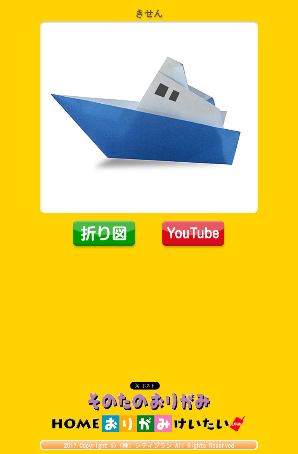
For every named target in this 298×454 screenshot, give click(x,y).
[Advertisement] (149, 307)
